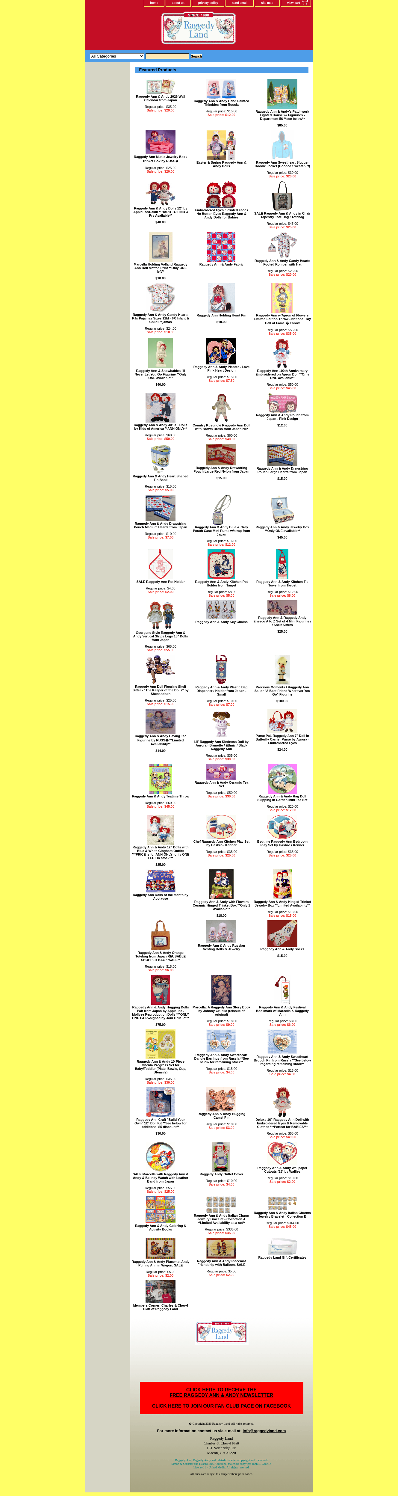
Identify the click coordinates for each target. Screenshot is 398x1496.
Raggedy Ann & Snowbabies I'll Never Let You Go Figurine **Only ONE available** (160, 374)
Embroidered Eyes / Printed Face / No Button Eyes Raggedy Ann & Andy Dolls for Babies (221, 213)
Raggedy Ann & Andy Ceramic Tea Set (221, 784)
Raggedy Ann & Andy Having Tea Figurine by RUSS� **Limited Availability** (161, 740)
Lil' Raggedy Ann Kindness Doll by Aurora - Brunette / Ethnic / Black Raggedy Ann (221, 745)
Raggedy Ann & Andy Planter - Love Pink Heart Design (221, 368)
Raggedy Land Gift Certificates (282, 1257)
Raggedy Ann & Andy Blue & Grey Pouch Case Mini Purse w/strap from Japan (221, 530)
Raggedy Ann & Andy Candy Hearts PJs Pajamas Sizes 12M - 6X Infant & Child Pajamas (160, 318)
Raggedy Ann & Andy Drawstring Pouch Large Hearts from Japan (282, 470)
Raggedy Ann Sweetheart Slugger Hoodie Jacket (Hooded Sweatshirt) (282, 164)
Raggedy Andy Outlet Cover (221, 1174)
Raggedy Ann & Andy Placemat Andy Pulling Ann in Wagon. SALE (161, 1263)
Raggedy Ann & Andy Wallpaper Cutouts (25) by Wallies (282, 1169)
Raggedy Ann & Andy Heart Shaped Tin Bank (160, 478)
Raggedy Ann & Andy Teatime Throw (160, 796)
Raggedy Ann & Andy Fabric (221, 264)
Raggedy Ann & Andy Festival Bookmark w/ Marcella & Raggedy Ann (282, 1010)
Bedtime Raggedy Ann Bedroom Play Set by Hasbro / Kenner (282, 843)
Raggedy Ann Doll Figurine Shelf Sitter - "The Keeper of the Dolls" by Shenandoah (161, 690)
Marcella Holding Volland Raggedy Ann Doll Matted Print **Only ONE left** (160, 268)
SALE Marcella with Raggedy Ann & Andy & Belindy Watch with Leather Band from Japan (160, 1177)
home (154, 2)
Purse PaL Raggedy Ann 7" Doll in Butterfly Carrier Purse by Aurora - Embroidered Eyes (282, 739)
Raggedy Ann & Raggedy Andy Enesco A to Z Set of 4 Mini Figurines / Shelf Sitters (282, 621)
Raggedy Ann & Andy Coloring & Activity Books (160, 1227)
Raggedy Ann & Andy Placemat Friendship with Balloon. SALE (221, 1262)
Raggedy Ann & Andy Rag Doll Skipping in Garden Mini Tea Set (282, 798)
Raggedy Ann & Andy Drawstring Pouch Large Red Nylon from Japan (221, 469)
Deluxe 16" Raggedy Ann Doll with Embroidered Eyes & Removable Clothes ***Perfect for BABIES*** (282, 1123)
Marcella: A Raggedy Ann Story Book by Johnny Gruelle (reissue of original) (221, 1010)
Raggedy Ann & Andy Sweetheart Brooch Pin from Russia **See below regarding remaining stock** (282, 1060)
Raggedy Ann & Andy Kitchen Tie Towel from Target (282, 583)
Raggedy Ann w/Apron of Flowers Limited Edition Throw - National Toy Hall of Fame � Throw (282, 319)
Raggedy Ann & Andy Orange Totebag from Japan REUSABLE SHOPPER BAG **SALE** (160, 956)
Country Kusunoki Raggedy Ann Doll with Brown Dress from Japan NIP (221, 427)
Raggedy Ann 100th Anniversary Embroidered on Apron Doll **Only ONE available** (282, 374)
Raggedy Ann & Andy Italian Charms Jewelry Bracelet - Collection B (282, 1214)
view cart (293, 2)
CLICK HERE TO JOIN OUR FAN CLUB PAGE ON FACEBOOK (221, 1405)
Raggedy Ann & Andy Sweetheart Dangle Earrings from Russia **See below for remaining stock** (221, 1058)
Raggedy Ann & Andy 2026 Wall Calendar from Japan (160, 98)
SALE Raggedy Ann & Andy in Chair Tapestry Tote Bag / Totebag (282, 215)
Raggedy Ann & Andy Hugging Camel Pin (221, 1115)
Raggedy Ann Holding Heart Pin (221, 315)
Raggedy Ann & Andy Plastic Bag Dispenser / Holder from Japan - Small (221, 690)
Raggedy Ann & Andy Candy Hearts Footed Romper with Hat (282, 262)
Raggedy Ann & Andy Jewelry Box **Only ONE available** (282, 529)
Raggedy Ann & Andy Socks (282, 949)
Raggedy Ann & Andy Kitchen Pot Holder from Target (221, 583)
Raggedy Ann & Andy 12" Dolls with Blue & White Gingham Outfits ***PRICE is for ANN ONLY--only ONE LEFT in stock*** (160, 852)
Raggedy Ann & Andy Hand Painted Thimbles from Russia (221, 102)
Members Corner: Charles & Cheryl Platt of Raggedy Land (160, 1307)
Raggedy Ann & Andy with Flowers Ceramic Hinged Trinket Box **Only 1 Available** (221, 905)
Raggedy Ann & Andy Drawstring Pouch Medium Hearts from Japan (160, 525)
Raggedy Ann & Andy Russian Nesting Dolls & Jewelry (221, 947)
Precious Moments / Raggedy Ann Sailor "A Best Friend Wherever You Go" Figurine (282, 690)
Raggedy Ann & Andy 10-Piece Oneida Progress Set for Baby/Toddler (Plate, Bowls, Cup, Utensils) (160, 1067)
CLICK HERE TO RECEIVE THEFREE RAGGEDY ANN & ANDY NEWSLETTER (221, 1392)
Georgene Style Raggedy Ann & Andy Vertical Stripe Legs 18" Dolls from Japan (160, 636)
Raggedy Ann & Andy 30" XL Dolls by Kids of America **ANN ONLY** (160, 426)
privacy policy (208, 2)
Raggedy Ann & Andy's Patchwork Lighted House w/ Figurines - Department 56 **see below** (282, 115)
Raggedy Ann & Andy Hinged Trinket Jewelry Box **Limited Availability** (282, 903)
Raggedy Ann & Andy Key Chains (221, 622)
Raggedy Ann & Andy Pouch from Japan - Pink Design (282, 416)
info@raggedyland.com (264, 1431)
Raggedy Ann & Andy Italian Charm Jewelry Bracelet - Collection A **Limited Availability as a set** (221, 1219)
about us (178, 2)
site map (267, 2)
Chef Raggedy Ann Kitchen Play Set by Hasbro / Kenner (221, 843)
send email (239, 2)
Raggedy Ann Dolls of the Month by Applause (160, 896)
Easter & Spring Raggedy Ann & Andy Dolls (221, 164)
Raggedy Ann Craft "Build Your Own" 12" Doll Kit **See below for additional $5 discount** (160, 1123)
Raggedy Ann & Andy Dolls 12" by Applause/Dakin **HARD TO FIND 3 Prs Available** (160, 211)
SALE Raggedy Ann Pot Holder (160, 581)
